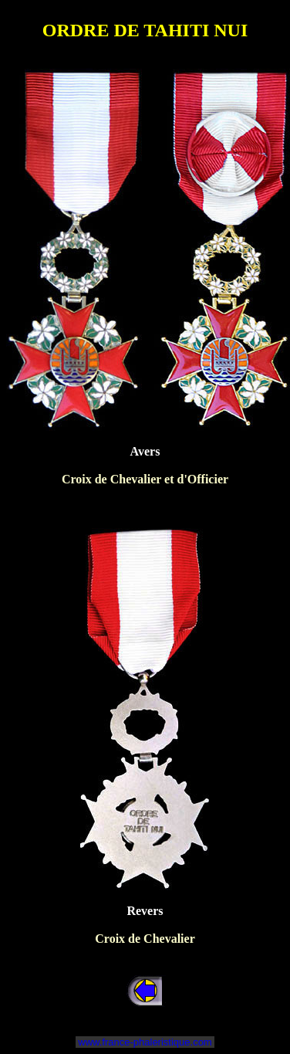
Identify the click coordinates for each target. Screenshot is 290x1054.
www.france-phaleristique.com (145, 1042)
